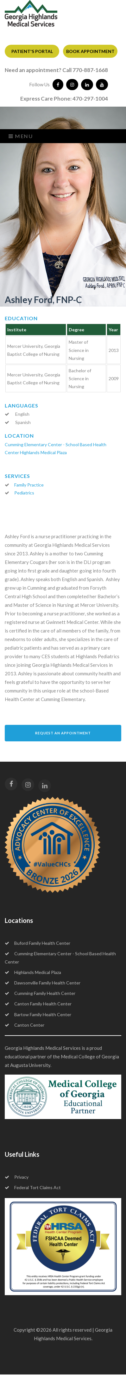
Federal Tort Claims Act (33, 1187)
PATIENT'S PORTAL (32, 51)
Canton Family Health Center (38, 1003)
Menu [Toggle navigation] (21, 136)
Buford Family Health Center (37, 943)
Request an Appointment (63, 733)
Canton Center (24, 1025)
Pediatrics (24, 492)
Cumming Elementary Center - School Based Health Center (60, 957)
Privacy (16, 1177)
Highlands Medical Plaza (43, 452)
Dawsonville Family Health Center (42, 982)
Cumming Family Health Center (40, 993)
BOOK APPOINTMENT (90, 51)
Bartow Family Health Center (38, 1014)
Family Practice (29, 484)
